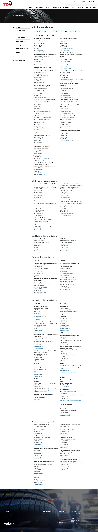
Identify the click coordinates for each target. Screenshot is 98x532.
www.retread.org (64, 455)
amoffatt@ (65, 273)
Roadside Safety (57, 7)
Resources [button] (81, 7)
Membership (59, 515)
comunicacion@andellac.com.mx (68, 372)
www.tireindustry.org (41, 250)
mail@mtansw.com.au (39, 361)
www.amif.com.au (38, 330)
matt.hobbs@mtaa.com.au (40, 332)
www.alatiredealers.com (41, 52)
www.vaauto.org (66, 127)
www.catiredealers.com (41, 97)
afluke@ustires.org (67, 249)
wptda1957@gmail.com (79, 79)
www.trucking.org (38, 433)
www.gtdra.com (40, 113)
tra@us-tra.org (63, 447)
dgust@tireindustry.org (41, 249)
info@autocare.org (38, 446)
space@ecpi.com (67, 111)
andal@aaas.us (40, 50)
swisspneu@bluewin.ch (75, 400)
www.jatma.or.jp (64, 344)
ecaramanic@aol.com (68, 48)
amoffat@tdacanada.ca (68, 288)
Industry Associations (22, 45)
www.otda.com (66, 275)
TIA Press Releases (20, 37)
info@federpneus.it (65, 330)
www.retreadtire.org (38, 484)
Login (95, 5)
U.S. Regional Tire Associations (57, 30)
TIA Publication (19, 34)
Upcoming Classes (74, 525)
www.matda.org (40, 229)
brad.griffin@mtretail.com (42, 173)
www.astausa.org (40, 82)
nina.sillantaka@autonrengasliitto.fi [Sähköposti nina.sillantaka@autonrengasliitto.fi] (68, 311)
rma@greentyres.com (65, 415)
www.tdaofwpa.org (67, 81)
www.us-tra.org (64, 446)
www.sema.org (63, 433)
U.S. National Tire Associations (74, 30)
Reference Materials (19, 57)
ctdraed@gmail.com (68, 95)
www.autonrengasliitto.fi (66, 310)
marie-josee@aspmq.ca (41, 292)
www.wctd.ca (39, 273)
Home (58, 513)
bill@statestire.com (67, 79)
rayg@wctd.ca (39, 271)
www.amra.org (37, 457)
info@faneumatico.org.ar (40, 316)
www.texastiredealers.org (68, 113)
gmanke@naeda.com (68, 140)
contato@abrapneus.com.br (40, 391)
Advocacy (59, 520)
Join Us (44, 515)
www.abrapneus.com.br (49, 390)
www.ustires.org (66, 250)
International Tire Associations (57, 31)
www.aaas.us (39, 200)
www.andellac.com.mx (65, 370)
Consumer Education (19, 60)
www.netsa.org (66, 199)
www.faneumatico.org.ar (40, 315)
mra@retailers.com (40, 142)
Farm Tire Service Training (76, 523)
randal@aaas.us (39, 199)
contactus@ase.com (38, 473)
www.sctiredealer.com (68, 97)
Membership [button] (39, 7)
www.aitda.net (39, 64)
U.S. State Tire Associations (41, 30)
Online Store (19, 52)
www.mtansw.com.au (39, 359)
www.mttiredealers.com (42, 174)
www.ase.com (37, 471)
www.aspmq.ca (39, 294)
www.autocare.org (38, 444)
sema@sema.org (64, 435)
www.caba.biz (39, 215)
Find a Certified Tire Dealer (22, 48)
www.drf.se (78, 385)
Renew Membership (91, 7)
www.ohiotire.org (67, 68)
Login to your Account (47, 513)
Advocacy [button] (66, 7)
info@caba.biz (39, 213)
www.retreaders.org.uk (65, 414)
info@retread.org (64, 457)
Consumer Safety (60, 522)
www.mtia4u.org (40, 160)
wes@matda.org (37, 228)
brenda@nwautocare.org (68, 213)
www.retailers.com (40, 144)
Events (58, 518)
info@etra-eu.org (38, 376)
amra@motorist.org (38, 458)
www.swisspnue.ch (64, 400)
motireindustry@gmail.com (42, 158)
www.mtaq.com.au (38, 346)
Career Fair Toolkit (20, 30)
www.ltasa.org (39, 129)
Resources (16, 27)
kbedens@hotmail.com (41, 63)
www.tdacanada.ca (67, 289)
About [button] (31, 7)
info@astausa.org (40, 81)
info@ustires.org (64, 470)
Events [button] (73, 7)
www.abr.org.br (37, 402)
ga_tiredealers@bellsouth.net (43, 111)
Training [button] (47, 7)
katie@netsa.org (66, 197)
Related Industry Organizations (74, 31)
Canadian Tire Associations (41, 31)
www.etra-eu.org (38, 374)
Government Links (20, 41)
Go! (84, 1)
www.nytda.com (66, 50)
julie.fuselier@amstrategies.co (43, 127)
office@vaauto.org (67, 126)
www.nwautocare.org (68, 215)
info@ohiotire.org (67, 66)
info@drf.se (67, 386)
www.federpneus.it (65, 328)
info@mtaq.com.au (38, 348)
